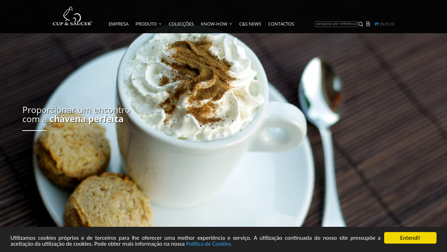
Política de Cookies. (209, 244)
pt (377, 24)
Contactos (281, 24)
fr (392, 24)
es (387, 24)
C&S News (250, 24)
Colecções (181, 24)
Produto (146, 24)
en (382, 24)
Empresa (119, 24)
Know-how (214, 24)
